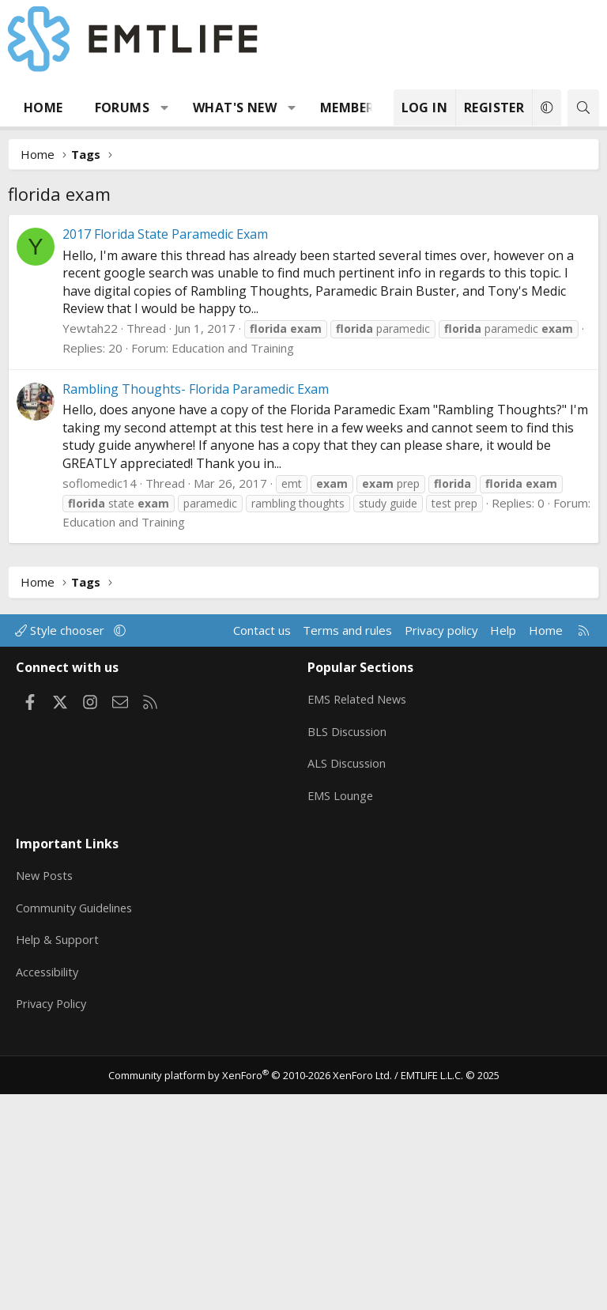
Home (43, 107)
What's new (235, 107)
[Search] (583, 107)
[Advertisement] (303, 333)
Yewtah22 (90, 565)
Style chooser (61, 867)
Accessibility (48, 1192)
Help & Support (58, 1161)
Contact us (262, 867)
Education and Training (233, 585)
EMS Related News (359, 934)
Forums (122, 107)
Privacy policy (441, 867)
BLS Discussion (348, 964)
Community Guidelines (76, 1130)
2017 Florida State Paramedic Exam (165, 471)
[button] (165, 107)
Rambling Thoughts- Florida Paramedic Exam (195, 626)
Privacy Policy (53, 1223)
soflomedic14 (99, 720)
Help (503, 867)
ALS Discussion (347, 995)
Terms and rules (347, 867)
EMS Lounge (341, 1026)
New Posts (46, 1100)
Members (351, 107)
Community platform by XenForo (250, 1291)
